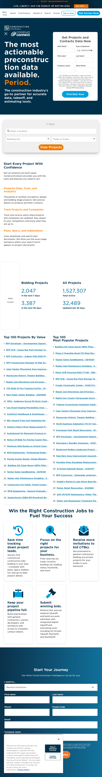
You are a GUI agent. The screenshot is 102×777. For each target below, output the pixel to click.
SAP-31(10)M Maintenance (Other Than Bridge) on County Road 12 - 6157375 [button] (78, 494)
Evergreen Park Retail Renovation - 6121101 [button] (77, 430)
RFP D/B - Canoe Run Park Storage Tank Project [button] (27, 350)
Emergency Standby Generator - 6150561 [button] (77, 443)
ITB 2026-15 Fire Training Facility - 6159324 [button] (27, 388)
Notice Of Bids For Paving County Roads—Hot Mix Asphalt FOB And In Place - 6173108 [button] (28, 440)
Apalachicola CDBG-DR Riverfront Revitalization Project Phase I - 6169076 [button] (28, 497)
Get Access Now (88, 13)
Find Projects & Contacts (24, 13)
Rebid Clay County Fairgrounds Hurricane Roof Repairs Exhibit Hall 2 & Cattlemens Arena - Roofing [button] (77, 398)
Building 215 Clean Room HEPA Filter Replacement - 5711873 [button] (29, 465)
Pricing (56, 13)
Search (47, 13)
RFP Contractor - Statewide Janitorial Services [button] (77, 475)
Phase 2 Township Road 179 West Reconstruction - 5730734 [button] (76, 353)
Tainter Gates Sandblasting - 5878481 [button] (26, 472)
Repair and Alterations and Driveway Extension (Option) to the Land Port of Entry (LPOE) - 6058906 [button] (27, 382)
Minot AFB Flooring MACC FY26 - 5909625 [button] (76, 372)
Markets (36, 13)
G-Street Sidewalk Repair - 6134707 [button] (75, 469)
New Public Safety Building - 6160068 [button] (26, 395)
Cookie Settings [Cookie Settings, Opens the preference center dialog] (53, 757)
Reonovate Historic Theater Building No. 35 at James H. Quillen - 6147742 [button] (27, 375)
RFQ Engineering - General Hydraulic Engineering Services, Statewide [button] (29, 491)
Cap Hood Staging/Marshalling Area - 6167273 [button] (27, 408)
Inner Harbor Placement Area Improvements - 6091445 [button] (27, 369)
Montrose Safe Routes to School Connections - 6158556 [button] (28, 446)
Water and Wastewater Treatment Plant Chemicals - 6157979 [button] (78, 501)
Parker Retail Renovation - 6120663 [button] (75, 488)
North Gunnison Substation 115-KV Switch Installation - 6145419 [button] (77, 424)
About (13, 13)
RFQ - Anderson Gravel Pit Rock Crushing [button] (28, 401)
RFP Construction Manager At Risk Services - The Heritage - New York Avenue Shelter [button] (27, 363)
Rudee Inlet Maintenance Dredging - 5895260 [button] (28, 478)
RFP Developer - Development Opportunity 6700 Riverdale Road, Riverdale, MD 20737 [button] (27, 343)
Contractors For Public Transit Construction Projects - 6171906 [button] (28, 485)
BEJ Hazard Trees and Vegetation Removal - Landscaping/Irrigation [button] (28, 420)
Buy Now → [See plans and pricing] (81, 6)
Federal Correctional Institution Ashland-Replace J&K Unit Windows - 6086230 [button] (77, 404)
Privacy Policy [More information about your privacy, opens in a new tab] (23, 770)
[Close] (58, 739)
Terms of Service (67, 747)
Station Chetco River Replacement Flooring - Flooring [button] (28, 427)
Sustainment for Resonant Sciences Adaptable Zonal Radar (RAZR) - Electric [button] (28, 433)
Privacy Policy (79, 88)
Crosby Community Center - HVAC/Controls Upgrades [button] (76, 385)
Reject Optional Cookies (53, 748)
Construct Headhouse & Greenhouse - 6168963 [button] (28, 414)
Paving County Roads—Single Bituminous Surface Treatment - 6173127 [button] (28, 459)
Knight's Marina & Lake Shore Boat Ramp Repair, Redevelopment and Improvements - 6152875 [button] (78, 482)
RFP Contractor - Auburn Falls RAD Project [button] (27, 356)
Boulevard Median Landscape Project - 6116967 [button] (77, 449)
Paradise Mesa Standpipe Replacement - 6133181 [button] (77, 462)
